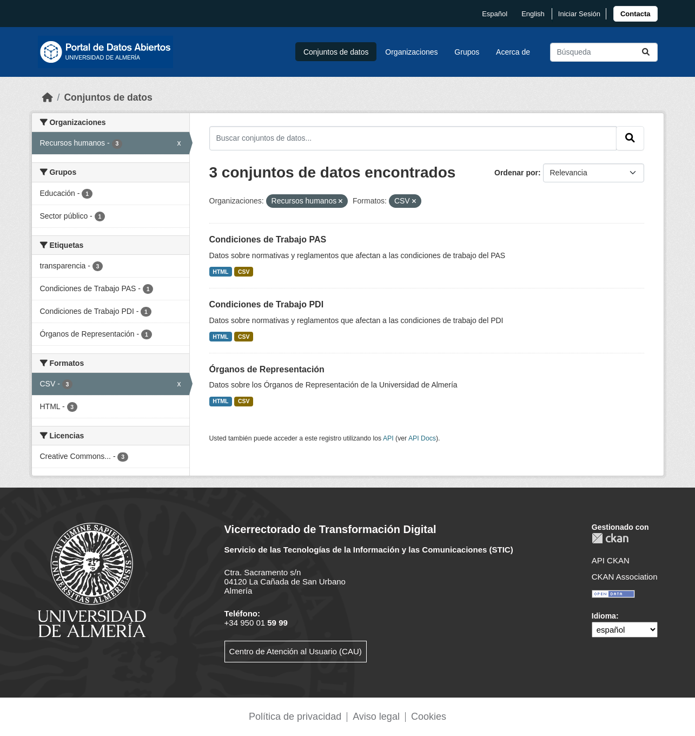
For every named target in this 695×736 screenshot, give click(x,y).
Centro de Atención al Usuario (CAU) (295, 651)
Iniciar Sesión (579, 14)
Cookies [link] (428, 716)
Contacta (635, 14)
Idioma (604, 616)
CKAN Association (625, 576)
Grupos (466, 52)
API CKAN (611, 560)
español (494, 14)
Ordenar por (516, 172)
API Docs (422, 438)
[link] (635, 14)
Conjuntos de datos (336, 52)
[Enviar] (646, 52)
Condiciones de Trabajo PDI (266, 304)
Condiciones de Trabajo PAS (268, 239)
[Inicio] (47, 97)
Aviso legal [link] (376, 716)
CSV (244, 271)
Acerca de (513, 52)
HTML (220, 271)
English (533, 14)
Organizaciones (411, 52)
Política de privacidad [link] (295, 716)
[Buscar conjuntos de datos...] (604, 52)
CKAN (610, 538)
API (388, 438)
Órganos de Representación (267, 369)
